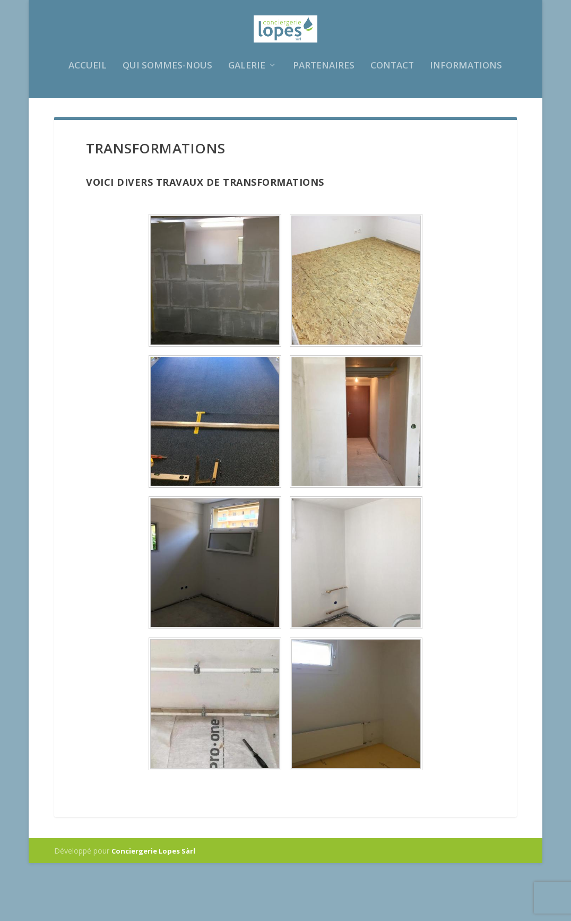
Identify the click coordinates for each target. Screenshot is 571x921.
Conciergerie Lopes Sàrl (153, 909)
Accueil (87, 121)
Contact (392, 121)
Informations (466, 121)
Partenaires (323, 121)
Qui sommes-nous (167, 121)
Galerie (246, 121)
